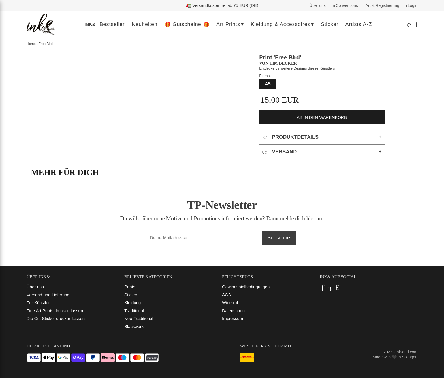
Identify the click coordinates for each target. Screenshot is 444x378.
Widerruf (230, 302)
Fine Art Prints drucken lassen (55, 310)
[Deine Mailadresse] (203, 238)
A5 (267, 83)
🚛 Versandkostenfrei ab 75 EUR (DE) (222, 5)
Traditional (134, 310)
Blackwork (134, 326)
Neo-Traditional (138, 318)
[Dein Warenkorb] (414, 25)
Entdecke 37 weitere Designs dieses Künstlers (297, 68)
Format (265, 76)
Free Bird (46, 44)
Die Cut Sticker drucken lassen (56, 318)
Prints (129, 286)
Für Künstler (38, 302)
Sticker (130, 294)
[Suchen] (408, 25)
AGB (226, 294)
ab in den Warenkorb (322, 117)
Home (31, 44)
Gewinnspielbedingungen (246, 286)
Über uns (35, 286)
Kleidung (132, 302)
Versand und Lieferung (48, 294)
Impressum (232, 318)
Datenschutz (234, 310)
